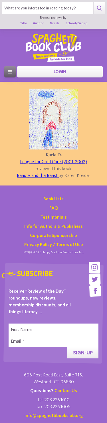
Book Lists (53, 198)
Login (60, 71)
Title (23, 23)
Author (38, 23)
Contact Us (65, 390)
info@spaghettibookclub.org (54, 415)
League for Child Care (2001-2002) (53, 161)
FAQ (53, 207)
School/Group (76, 23)
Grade (55, 23)
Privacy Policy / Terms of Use (53, 244)
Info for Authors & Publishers (53, 226)
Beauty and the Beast (38, 175)
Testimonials (54, 217)
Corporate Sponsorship (53, 235)
